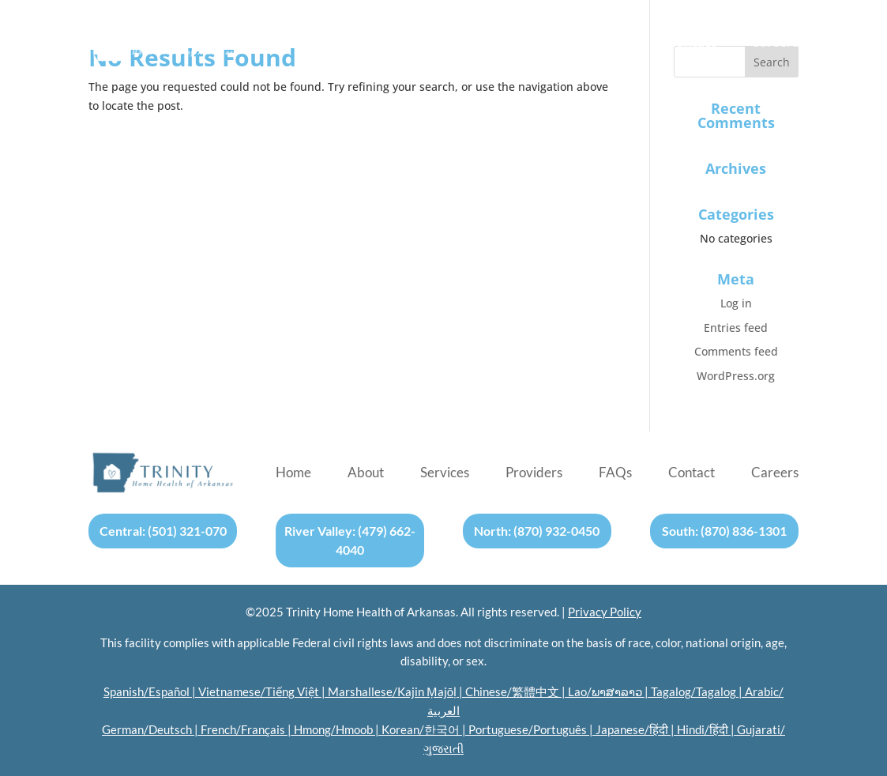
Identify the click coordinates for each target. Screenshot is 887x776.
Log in (736, 303)
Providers (535, 43)
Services (446, 43)
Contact (691, 43)
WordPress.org (736, 375)
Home (295, 43)
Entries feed (736, 327)
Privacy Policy (604, 612)
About (367, 43)
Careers (774, 43)
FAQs (616, 43)
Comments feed (736, 351)
